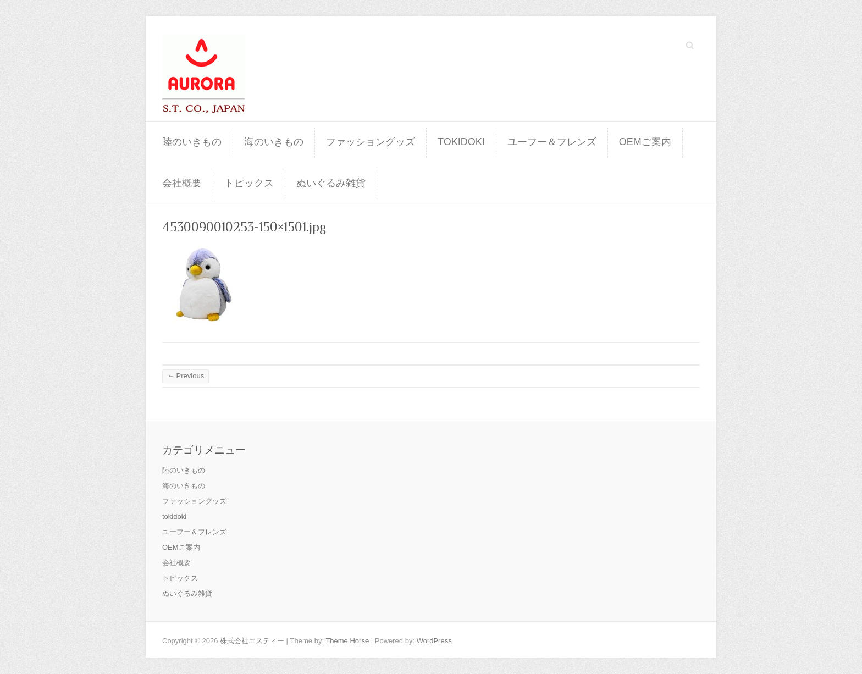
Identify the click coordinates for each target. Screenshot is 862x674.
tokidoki (461, 141)
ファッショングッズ (370, 141)
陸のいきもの (192, 141)
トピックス (249, 183)
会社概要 (182, 183)
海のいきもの (273, 141)
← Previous (185, 376)
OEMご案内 (645, 141)
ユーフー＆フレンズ (551, 141)
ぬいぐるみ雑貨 (331, 183)
